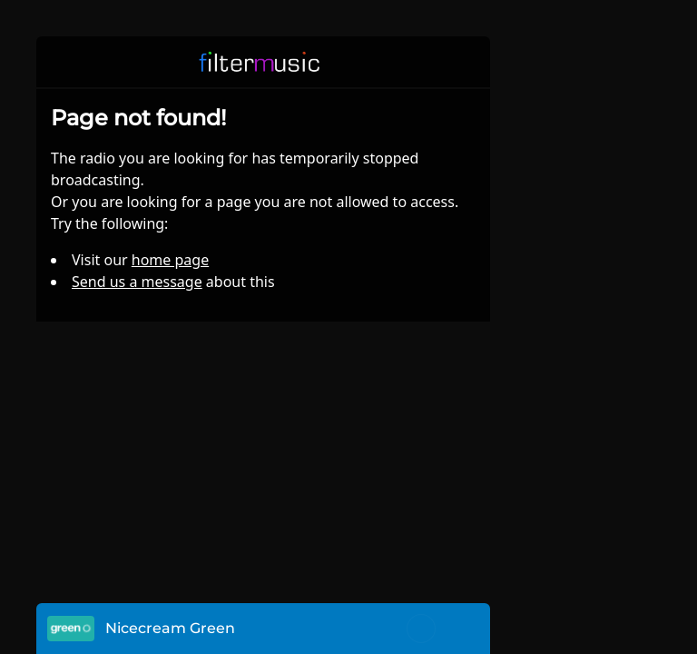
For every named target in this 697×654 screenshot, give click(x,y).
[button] (464, 61)
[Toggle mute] (421, 628)
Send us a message (137, 282)
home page (170, 260)
